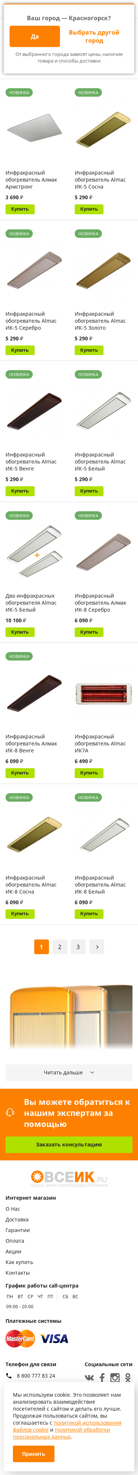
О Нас (13, 1209)
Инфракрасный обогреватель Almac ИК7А (100, 748)
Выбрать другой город (94, 36)
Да (35, 36)
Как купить (19, 1262)
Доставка (17, 1219)
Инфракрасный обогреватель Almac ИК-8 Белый (100, 890)
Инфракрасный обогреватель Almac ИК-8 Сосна (31, 890)
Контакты (18, 1273)
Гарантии (18, 1230)
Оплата (15, 1241)
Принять (33, 1453)
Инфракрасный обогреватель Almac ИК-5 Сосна (100, 179)
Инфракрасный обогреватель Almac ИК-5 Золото (100, 321)
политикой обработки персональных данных (61, 1433)
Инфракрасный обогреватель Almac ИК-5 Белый (100, 464)
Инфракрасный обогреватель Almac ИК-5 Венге (31, 464)
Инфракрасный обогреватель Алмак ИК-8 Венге (31, 748)
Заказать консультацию (69, 1144)
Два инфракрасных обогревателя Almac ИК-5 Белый (31, 606)
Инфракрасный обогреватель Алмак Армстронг (31, 179)
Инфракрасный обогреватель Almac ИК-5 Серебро (31, 321)
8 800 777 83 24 (36, 1375)
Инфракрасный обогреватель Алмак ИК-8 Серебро (100, 606)
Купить (21, 209)
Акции (13, 1251)
